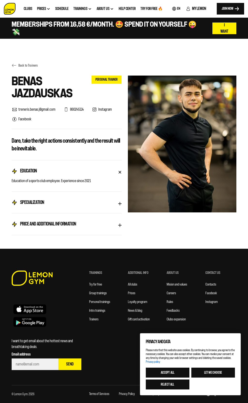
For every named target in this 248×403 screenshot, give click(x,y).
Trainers (94, 319)
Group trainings (98, 293)
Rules (170, 302)
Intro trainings (97, 310)
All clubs (132, 284)
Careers (171, 293)
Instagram (211, 302)
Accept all (167, 372)
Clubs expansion (176, 319)
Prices (131, 293)
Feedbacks (173, 310)
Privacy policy (153, 361)
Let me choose (213, 372)
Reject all (167, 384)
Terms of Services (99, 394)
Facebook (211, 293)
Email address (21, 354)
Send (70, 364)
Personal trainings (99, 302)
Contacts (210, 284)
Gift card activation (139, 319)
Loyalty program (137, 302)
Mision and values (177, 284)
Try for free (95, 284)
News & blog (135, 310)
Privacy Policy (127, 394)
